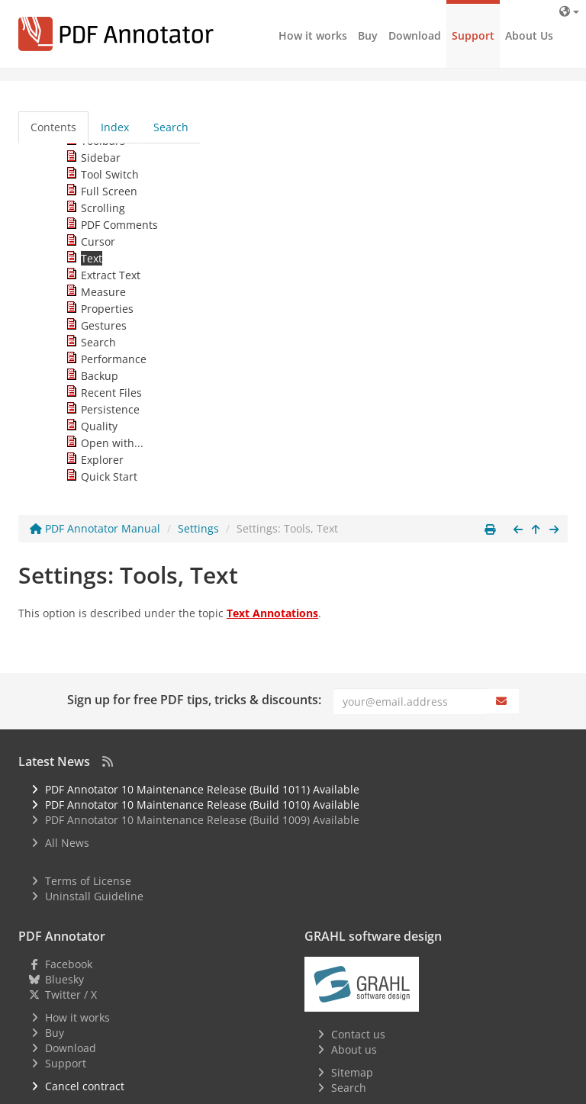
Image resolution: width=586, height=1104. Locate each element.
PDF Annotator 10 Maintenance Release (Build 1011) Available (202, 789)
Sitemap (352, 1072)
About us (354, 1049)
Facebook (68, 964)
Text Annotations (272, 613)
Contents (53, 127)
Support (473, 35)
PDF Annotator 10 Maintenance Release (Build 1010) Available (202, 804)
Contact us (358, 1034)
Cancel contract (84, 1086)
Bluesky (64, 979)
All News (67, 842)
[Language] (569, 11)
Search (170, 127)
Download (414, 35)
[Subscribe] (503, 701)
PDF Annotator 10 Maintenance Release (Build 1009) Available (202, 820)
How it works (313, 35)
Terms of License (88, 881)
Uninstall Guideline (94, 896)
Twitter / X (71, 994)
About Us (529, 35)
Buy (368, 35)
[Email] (410, 701)
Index (115, 127)
